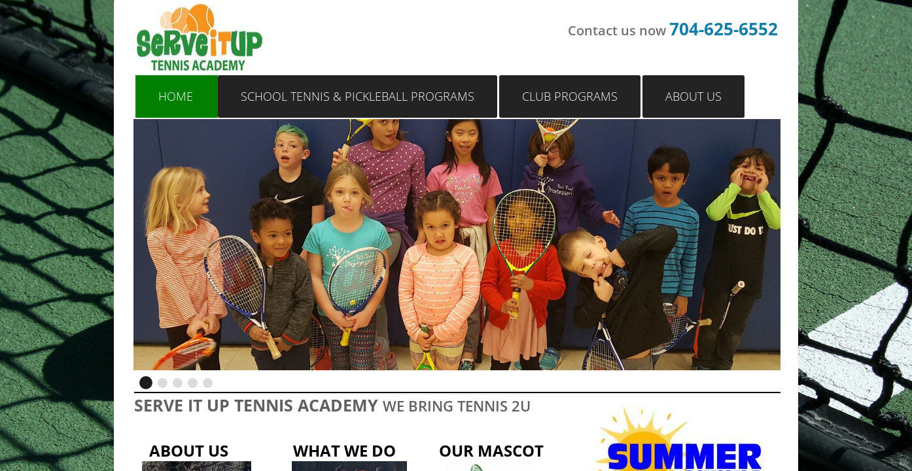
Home (175, 96)
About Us (693, 96)
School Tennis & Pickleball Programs (357, 96)
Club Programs (570, 96)
